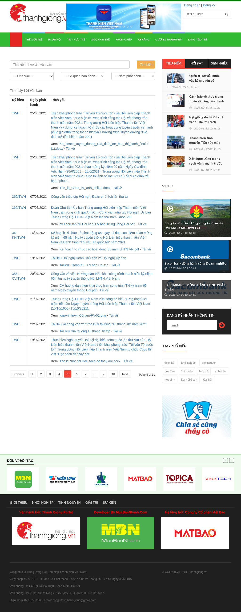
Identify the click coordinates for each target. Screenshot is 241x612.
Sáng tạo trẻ (197, 39)
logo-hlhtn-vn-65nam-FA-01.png (83, 315)
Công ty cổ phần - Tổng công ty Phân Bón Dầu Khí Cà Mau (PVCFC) (195, 225)
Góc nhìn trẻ (100, 39)
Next (125, 374)
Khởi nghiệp (124, 39)
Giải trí (91, 502)
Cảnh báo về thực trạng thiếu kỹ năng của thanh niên (206, 101)
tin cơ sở (170, 371)
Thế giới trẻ (33, 39)
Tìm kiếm (146, 64)
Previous (18, 374)
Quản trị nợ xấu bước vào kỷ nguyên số (204, 78)
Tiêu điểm (173, 63)
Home (16, 39)
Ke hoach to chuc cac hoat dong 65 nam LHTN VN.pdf (99, 249)
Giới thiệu (18, 502)
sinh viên (220, 371)
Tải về (70, 148)
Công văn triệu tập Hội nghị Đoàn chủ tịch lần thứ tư (89, 196)
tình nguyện (209, 362)
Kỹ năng (143, 39)
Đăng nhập (192, 5)
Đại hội (207, 379)
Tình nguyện (69, 502)
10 (113, 374)
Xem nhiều (219, 63)
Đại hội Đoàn (189, 379)
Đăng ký (209, 5)
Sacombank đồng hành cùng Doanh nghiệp (195, 263)
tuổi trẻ (203, 371)
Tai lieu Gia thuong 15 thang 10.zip (85, 331)
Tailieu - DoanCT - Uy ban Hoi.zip (84, 265)
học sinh (170, 379)
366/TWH (19, 207)
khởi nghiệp (188, 362)
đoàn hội (170, 362)
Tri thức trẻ (76, 39)
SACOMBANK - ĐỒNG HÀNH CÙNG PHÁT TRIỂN (195, 287)
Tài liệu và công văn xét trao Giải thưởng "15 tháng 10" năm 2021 (99, 324)
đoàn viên (187, 371)
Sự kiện (109, 502)
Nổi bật (196, 63)
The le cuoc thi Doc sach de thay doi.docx (90, 361)
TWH (16, 113)
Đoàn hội (54, 39)
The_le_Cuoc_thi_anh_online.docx (85, 188)
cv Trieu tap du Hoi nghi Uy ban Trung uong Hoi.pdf (97, 224)
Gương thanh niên (168, 39)
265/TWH (19, 196)
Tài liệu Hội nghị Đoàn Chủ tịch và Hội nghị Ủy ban (88, 258)
